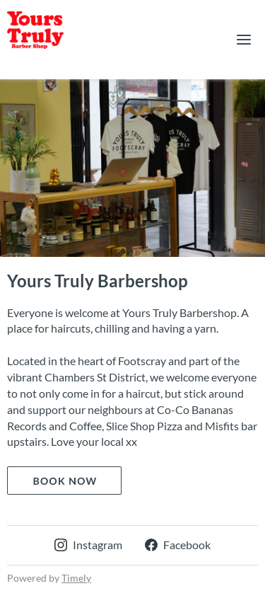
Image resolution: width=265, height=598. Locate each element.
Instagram (88, 544)
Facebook (178, 544)
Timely (76, 578)
